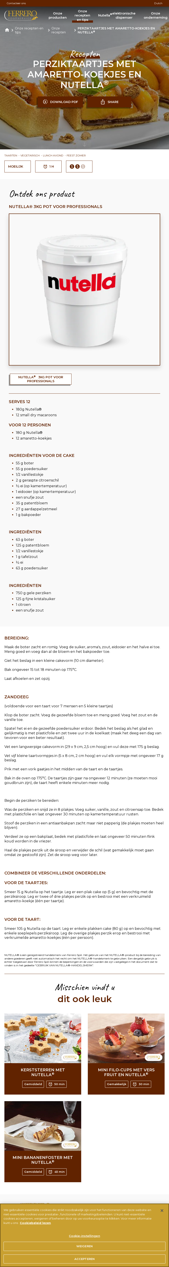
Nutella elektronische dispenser (117, 15)
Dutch (158, 3)
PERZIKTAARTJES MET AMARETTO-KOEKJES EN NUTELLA (116, 30)
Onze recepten (58, 30)
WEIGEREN (84, 1250)
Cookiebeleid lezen (35, 1227)
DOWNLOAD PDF (60, 102)
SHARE (109, 102)
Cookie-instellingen (84, 1240)
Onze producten (58, 15)
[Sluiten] (162, 1214)
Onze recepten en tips (82, 15)
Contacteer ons (16, 3)
